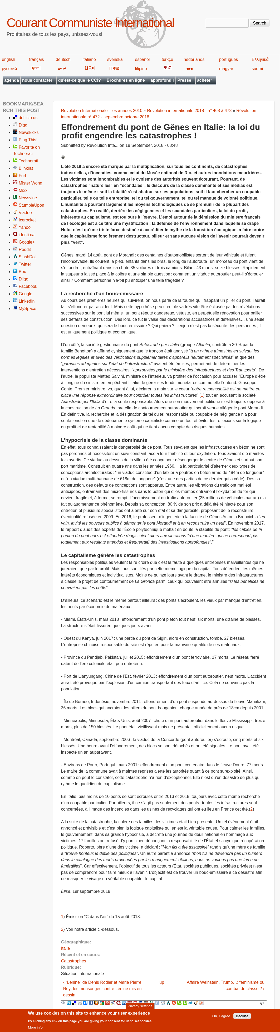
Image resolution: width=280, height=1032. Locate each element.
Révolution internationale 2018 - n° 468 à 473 (189, 110)
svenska (115, 59)
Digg (23, 125)
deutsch (63, 59)
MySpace (27, 308)
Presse (184, 80)
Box (22, 271)
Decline (242, 1018)
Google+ (27, 242)
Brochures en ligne (126, 80)
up (161, 982)
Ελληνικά (260, 59)
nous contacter (37, 80)
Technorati (28, 161)
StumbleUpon (31, 205)
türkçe (167, 59)
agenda (11, 80)
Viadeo (25, 212)
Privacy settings (140, 1008)
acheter (204, 80)
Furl (22, 175)
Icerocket (27, 220)
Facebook (28, 286)
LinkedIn (27, 301)
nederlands (194, 59)
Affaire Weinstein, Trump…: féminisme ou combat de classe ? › (225, 985)
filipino (141, 68)
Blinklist (26, 168)
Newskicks (29, 132)
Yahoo (25, 227)
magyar (226, 68)
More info (35, 1029)
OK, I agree (221, 1018)
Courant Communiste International (90, 23)
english (8, 59)
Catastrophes (73, 961)
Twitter (25, 264)
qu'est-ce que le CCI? (79, 80)
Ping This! (28, 140)
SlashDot (27, 257)
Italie (65, 948)
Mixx (23, 190)
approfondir (162, 80)
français (36, 59)
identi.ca (27, 234)
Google (25, 294)
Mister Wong (30, 183)
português (228, 59)
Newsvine (28, 198)
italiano (89, 59)
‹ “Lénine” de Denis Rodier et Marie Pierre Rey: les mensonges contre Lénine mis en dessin (102, 988)
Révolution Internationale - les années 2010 (102, 110)
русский (9, 68)
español (142, 59)
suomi (257, 68)
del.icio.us (28, 117)
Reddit (25, 249)
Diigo (23, 279)
